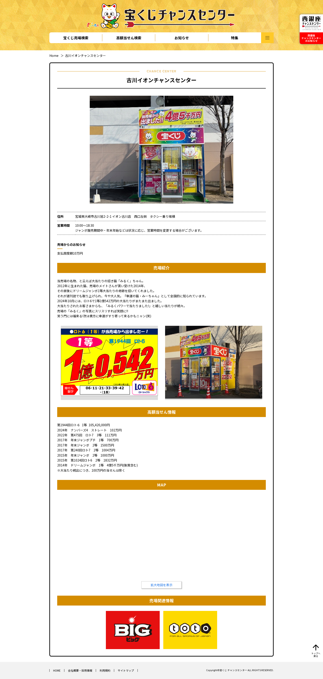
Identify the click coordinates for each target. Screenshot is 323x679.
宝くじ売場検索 (75, 37)
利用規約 (105, 670)
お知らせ (182, 37)
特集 (234, 37)
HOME (57, 670)
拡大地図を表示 (161, 585)
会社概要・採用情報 (80, 670)
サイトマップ (126, 670)
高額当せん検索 (128, 37)
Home (54, 55)
